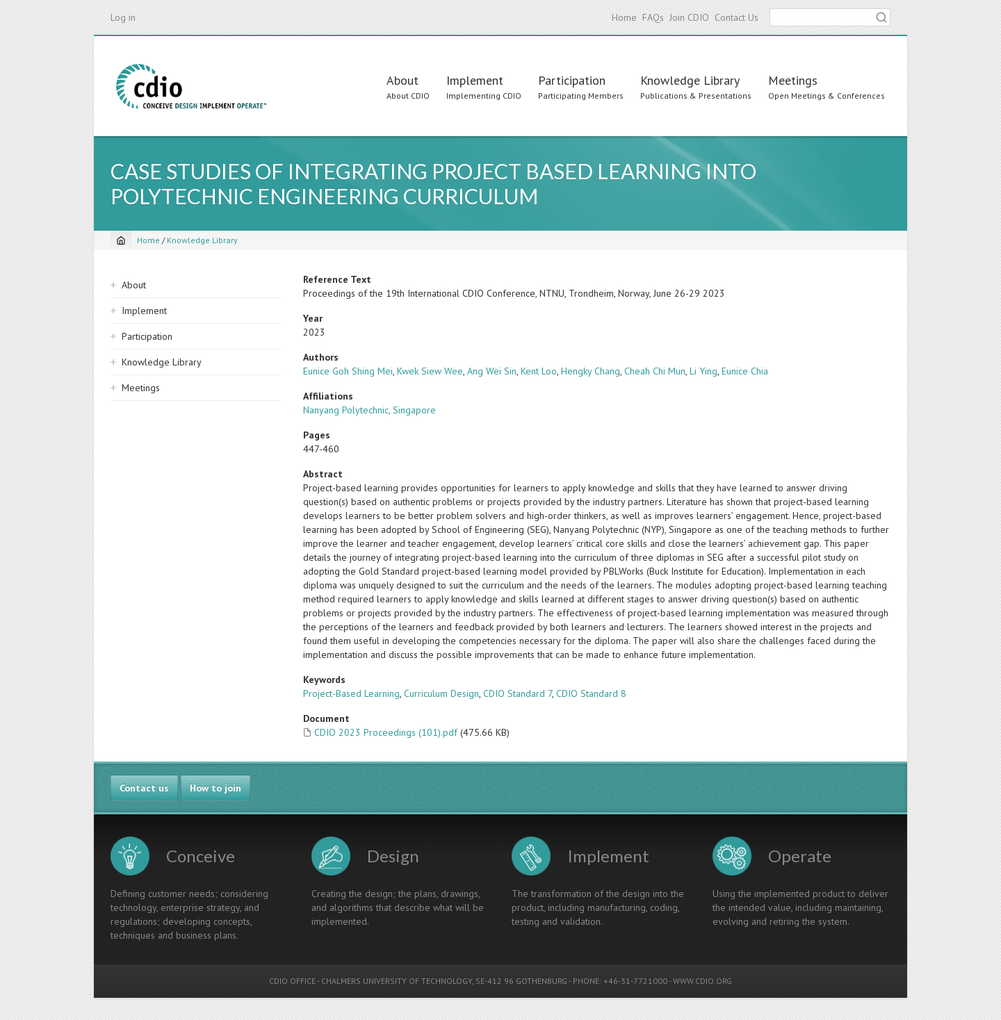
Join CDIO (689, 17)
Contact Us (736, 17)
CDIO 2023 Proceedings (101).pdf (385, 732)
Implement (474, 80)
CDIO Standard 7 (517, 693)
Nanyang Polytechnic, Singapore (369, 410)
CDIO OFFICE (292, 981)
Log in (123, 17)
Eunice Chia (745, 371)
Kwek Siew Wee (430, 371)
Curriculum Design (441, 693)
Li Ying (703, 371)
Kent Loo (539, 371)
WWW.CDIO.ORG (702, 981)
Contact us (144, 788)
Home (624, 17)
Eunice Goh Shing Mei (348, 371)
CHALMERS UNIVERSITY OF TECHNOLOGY (396, 981)
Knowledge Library (690, 80)
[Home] (121, 240)
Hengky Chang (590, 371)
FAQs (653, 17)
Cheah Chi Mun (654, 371)
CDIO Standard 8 (591, 693)
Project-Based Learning (351, 693)
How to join (215, 788)
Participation (571, 80)
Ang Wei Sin (491, 371)
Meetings (792, 80)
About (402, 80)
